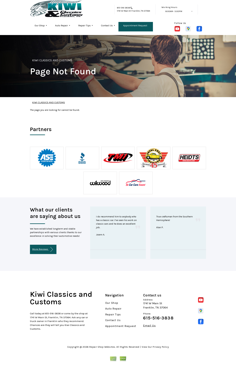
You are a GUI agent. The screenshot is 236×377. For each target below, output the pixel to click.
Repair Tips (84, 25)
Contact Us (107, 25)
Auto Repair (61, 25)
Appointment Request (135, 25)
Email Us (149, 325)
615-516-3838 (123, 7)
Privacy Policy (161, 346)
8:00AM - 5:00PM (173, 11)
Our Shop (40, 25)
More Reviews (42, 249)
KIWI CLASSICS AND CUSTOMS (52, 60)
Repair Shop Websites (102, 346)
